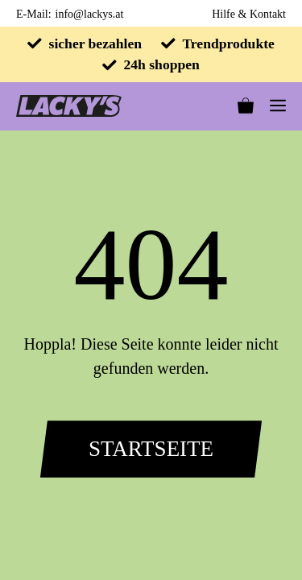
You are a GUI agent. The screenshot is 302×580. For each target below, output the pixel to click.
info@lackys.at (90, 14)
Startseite (151, 449)
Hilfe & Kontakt (249, 14)
